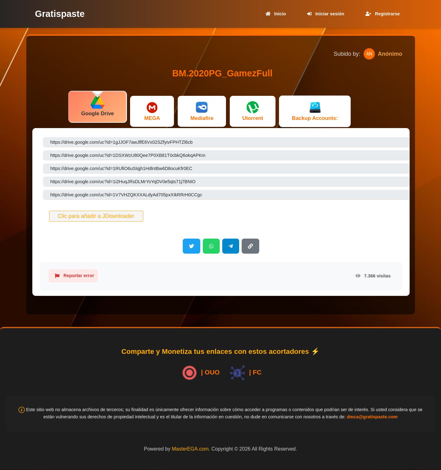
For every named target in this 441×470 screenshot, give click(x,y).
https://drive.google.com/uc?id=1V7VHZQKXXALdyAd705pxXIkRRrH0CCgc (126, 194)
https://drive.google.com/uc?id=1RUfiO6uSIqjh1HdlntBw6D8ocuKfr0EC (121, 168)
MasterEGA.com (190, 449)
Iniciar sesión (324, 13)
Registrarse (381, 13)
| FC (245, 373)
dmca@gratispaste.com (372, 416)
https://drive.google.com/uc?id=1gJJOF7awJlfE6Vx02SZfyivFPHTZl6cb (121, 142)
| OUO (200, 373)
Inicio (274, 13)
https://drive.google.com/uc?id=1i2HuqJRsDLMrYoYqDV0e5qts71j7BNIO (123, 181)
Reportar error (73, 276)
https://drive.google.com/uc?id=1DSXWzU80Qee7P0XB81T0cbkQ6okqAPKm (128, 155)
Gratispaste (60, 14)
